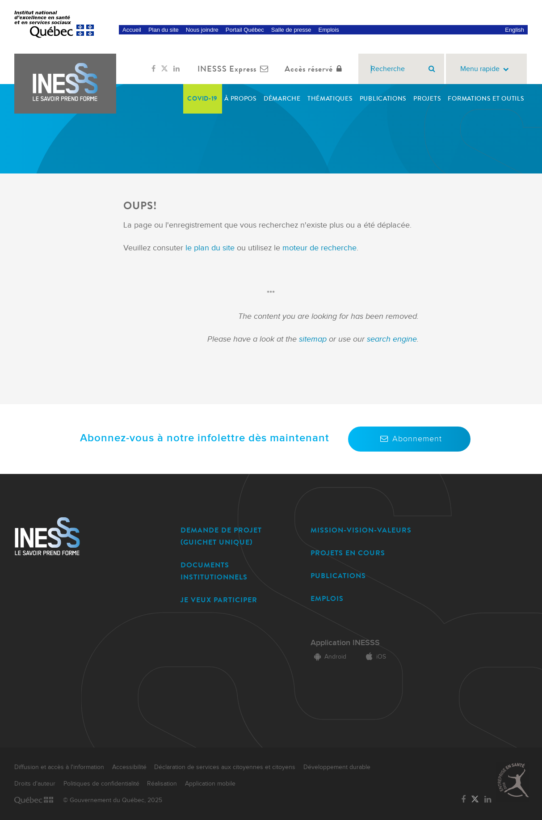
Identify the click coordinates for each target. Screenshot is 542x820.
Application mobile (210, 783)
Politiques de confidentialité (101, 783)
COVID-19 (202, 98)
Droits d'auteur (34, 783)
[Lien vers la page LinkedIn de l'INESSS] (176, 69)
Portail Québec (245, 29)
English (514, 29)
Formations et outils (486, 98)
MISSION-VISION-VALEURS (361, 530)
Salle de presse (291, 29)
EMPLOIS (327, 598)
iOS (374, 656)
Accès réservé (315, 69)
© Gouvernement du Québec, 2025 (112, 800)
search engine (392, 339)
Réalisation (162, 783)
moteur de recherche (318, 248)
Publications (383, 98)
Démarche (282, 98)
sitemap (314, 339)
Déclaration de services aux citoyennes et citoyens (224, 767)
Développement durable (336, 767)
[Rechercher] (432, 69)
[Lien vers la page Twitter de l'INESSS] (164, 69)
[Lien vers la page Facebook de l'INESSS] (153, 69)
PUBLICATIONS (338, 576)
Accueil (131, 29)
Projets (427, 98)
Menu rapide (486, 69)
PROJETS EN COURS (348, 553)
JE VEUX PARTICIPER (219, 600)
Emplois (328, 29)
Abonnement (409, 439)
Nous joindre (202, 29)
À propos (240, 98)
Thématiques (330, 98)
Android (328, 656)
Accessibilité (129, 767)
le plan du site (210, 248)
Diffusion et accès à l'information (59, 767)
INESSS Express (234, 69)
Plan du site (163, 29)
